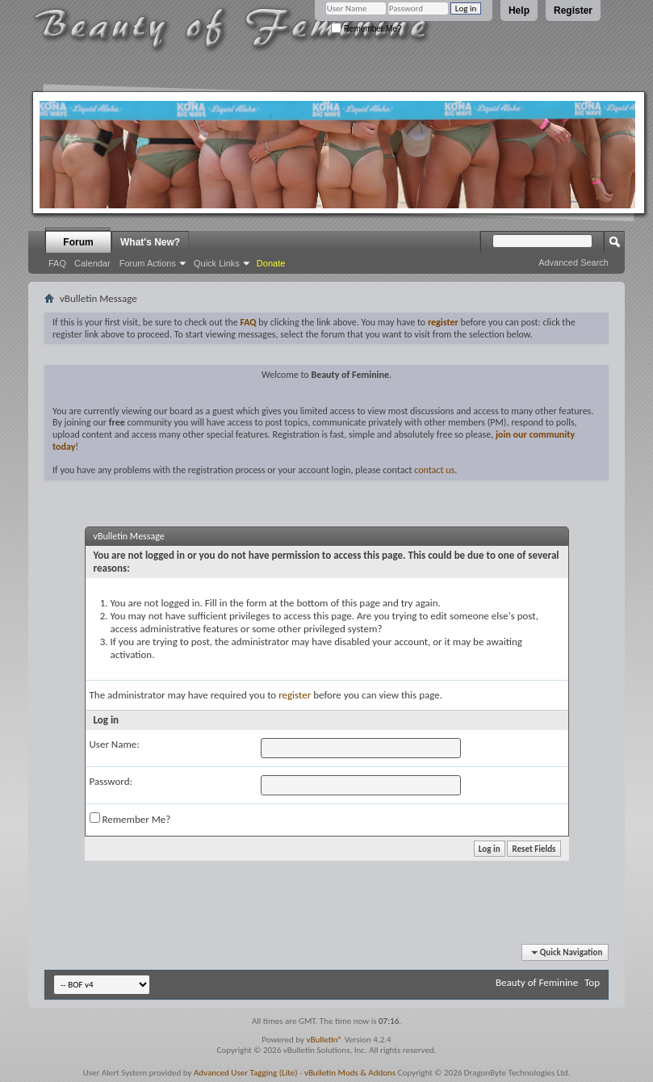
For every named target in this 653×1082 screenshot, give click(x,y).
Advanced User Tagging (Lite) (246, 1072)
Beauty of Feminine (537, 982)
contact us (434, 470)
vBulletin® (324, 1039)
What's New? (150, 242)
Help (519, 10)
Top (592, 982)
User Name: (115, 744)
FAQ (57, 263)
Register (573, 10)
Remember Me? (366, 28)
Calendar (92, 263)
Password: (111, 781)
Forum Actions (147, 263)
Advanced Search (573, 262)
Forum (78, 242)
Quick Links (217, 263)
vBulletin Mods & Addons (350, 1072)
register (294, 695)
